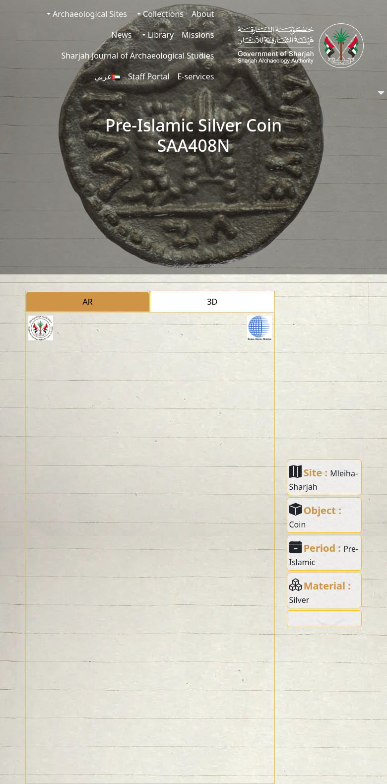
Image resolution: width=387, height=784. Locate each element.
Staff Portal (149, 76)
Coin (297, 524)
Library (160, 34)
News (121, 34)
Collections (162, 13)
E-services (195, 76)
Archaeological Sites (89, 13)
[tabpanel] (150, 548)
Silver (299, 599)
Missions (198, 34)
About (203, 13)
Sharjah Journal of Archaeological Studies (137, 55)
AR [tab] (88, 301)
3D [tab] (212, 301)
